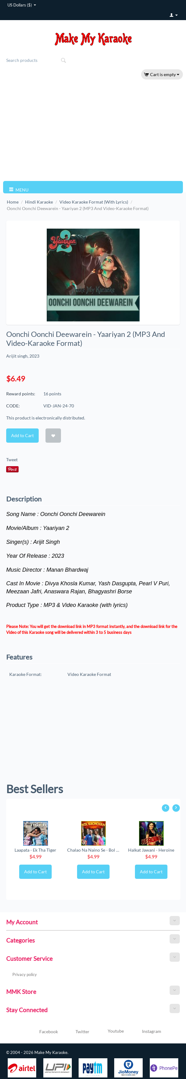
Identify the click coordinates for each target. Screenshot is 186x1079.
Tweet (12, 459)
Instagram (144, 1031)
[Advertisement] (93, 130)
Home (13, 201)
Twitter (75, 1032)
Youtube (108, 1031)
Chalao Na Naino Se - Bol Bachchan (93, 850)
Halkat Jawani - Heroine (151, 850)
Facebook (41, 1032)
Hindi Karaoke (39, 201)
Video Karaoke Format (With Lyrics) (93, 201)
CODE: (13, 405)
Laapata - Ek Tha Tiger (35, 850)
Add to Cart (22, 435)
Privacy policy (24, 974)
